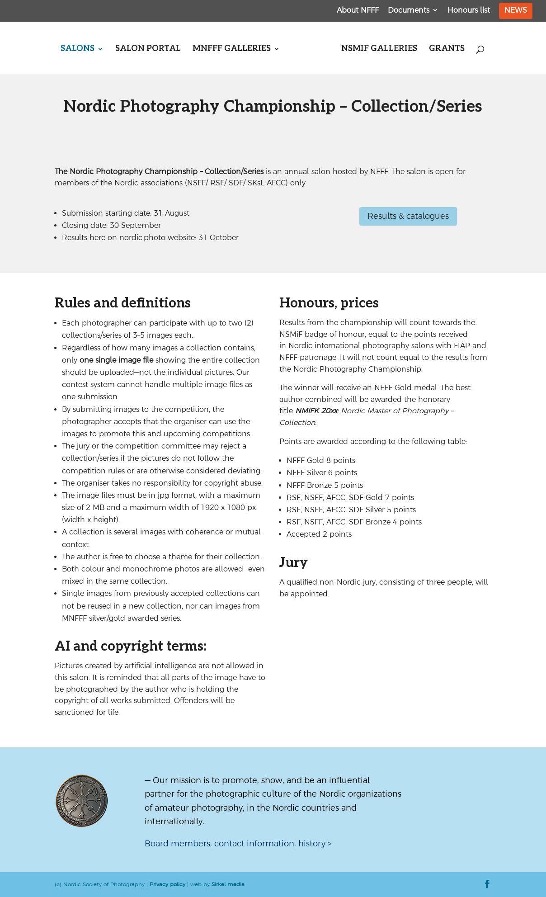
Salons (77, 49)
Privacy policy (167, 884)
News (515, 10)
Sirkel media (228, 884)
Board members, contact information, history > (238, 843)
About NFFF (358, 10)
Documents (408, 10)
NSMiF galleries (379, 49)
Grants (447, 49)
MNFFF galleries (232, 49)
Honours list (468, 10)
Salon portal (148, 49)
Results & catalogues (408, 216)
